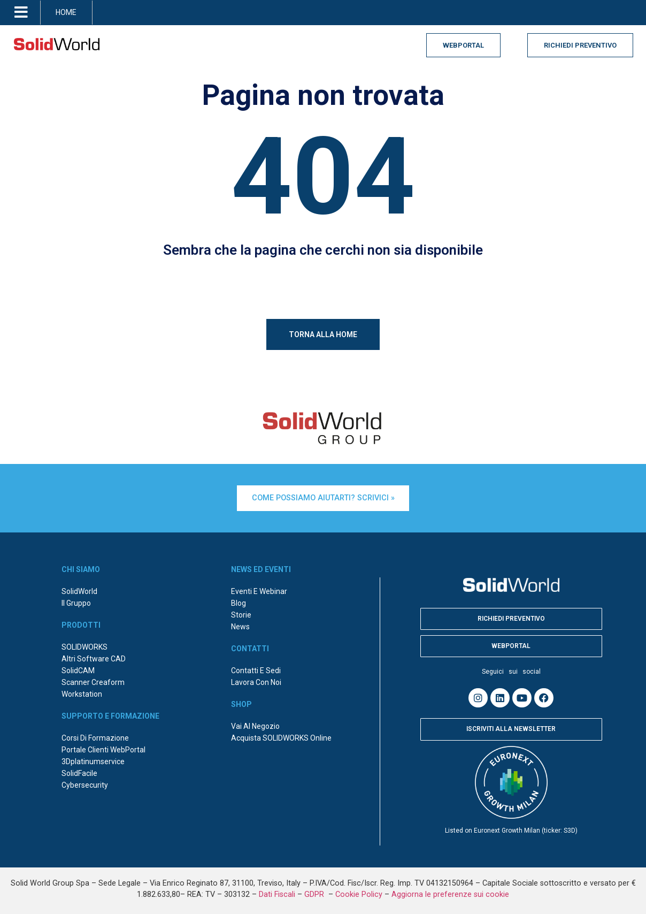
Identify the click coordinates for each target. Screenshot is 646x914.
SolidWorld (79, 587)
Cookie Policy (358, 889)
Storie (241, 610)
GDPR (315, 889)
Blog (238, 599)
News (240, 622)
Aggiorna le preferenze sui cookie (450, 889)
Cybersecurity (84, 780)
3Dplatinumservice (93, 757)
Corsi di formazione (95, 733)
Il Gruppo (76, 599)
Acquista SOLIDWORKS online (281, 733)
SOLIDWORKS (84, 642)
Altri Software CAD (93, 654)
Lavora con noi (256, 678)
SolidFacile (79, 769)
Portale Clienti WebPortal (103, 745)
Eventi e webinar (259, 587)
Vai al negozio (255, 722)
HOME (66, 12)
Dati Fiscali (277, 889)
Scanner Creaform (93, 678)
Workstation (81, 690)
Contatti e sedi (256, 666)
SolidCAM (78, 666)
